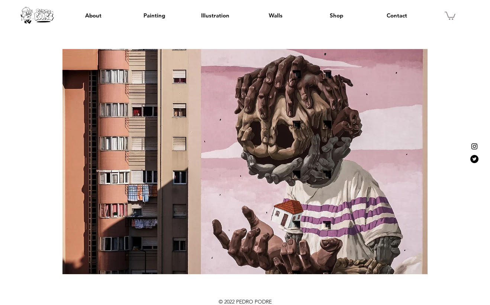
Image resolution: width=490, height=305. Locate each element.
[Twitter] (474, 159)
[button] (450, 15)
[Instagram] (474, 146)
